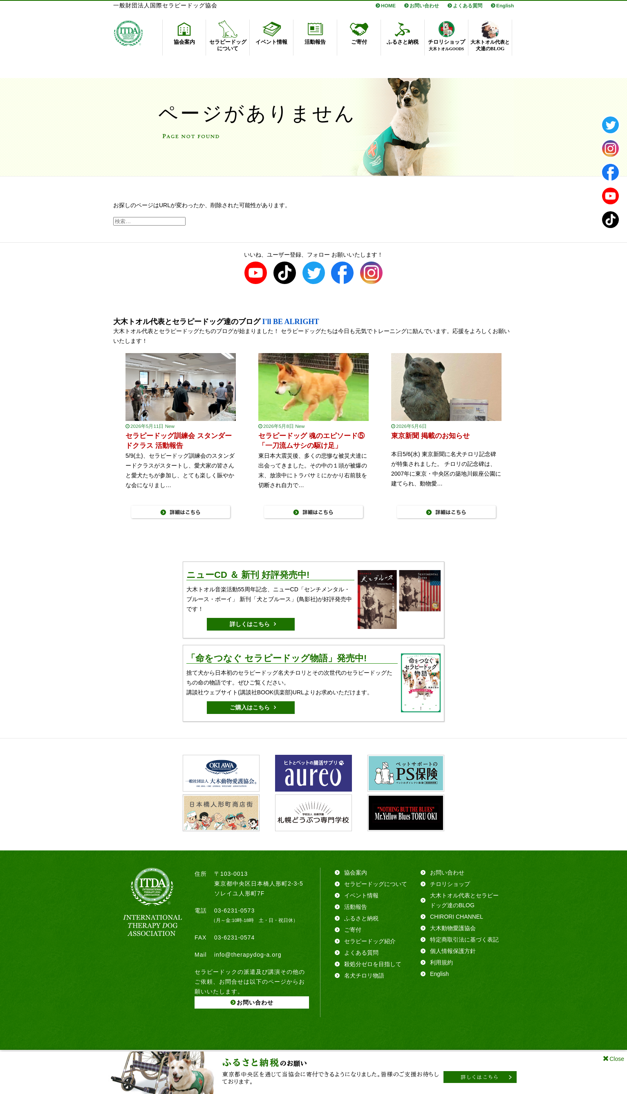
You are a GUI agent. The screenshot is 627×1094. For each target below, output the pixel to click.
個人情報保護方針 (453, 951)
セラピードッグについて (375, 884)
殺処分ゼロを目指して (372, 964)
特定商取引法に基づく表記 (464, 939)
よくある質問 (467, 6)
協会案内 (355, 872)
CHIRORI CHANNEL (456, 916)
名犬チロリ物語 (364, 975)
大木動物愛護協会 (453, 928)
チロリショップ (450, 884)
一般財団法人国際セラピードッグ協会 (165, 5)
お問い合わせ (424, 6)
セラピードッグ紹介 (370, 941)
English (505, 6)
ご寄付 (352, 929)
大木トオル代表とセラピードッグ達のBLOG (464, 900)
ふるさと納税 (361, 918)
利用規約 (441, 962)
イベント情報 (361, 895)
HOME (388, 6)
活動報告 (355, 907)
